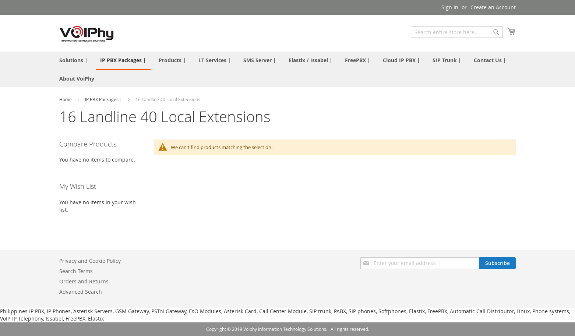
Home (66, 99)
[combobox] (457, 32)
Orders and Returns (84, 281)
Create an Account (493, 7)
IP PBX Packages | (104, 99)
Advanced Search (80, 291)
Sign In (449, 7)
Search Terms (76, 271)
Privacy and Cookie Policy (90, 260)
